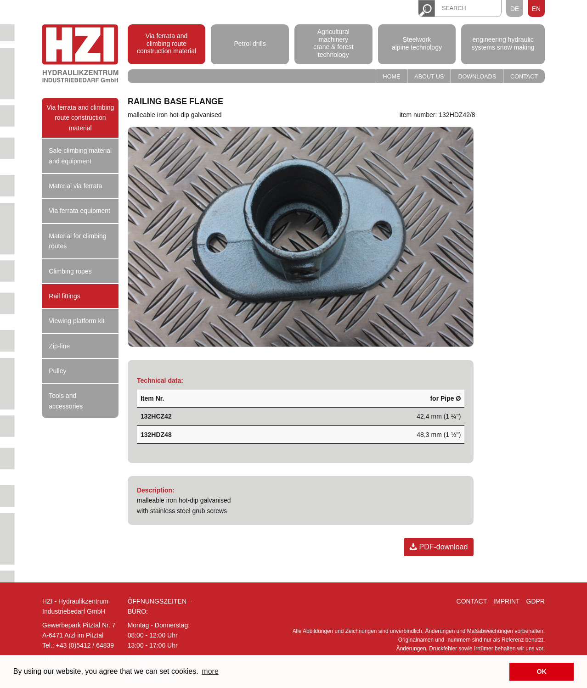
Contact (524, 76)
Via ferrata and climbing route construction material (166, 43)
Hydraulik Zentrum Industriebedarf (80, 54)
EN (536, 8)
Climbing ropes (70, 271)
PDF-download (439, 547)
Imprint (506, 601)
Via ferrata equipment (79, 210)
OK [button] (541, 671)
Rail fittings (64, 296)
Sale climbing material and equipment (80, 155)
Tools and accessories (66, 400)
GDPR (535, 601)
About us (429, 76)
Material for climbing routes (77, 241)
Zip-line (59, 346)
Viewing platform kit (76, 320)
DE (514, 8)
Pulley (57, 371)
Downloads (477, 76)
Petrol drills (250, 43)
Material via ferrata (75, 186)
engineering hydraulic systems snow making (503, 43)
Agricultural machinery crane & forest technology (333, 43)
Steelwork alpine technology (417, 43)
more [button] (210, 671)
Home (392, 76)
